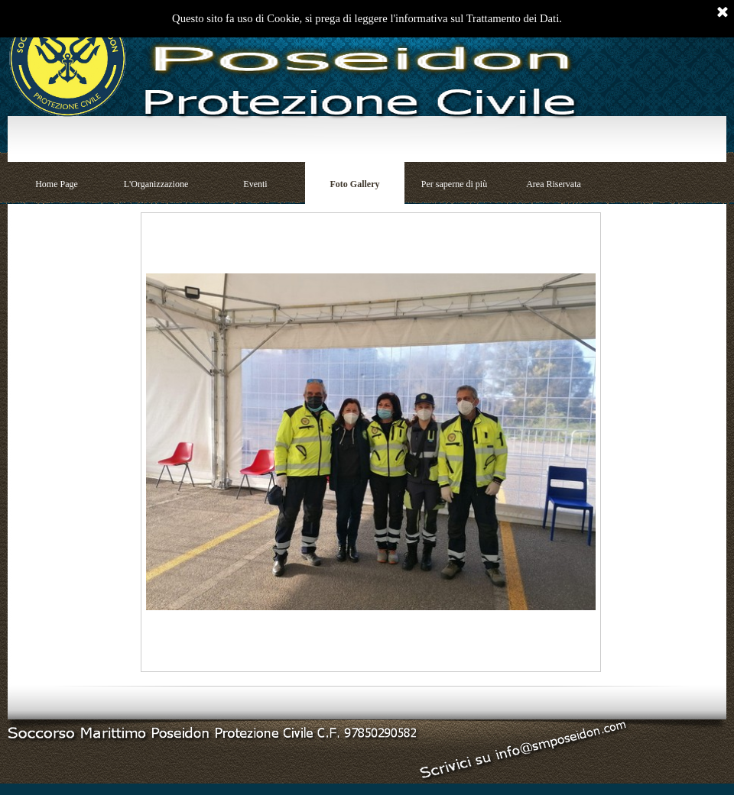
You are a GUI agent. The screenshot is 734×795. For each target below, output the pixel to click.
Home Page (56, 184)
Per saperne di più (454, 184)
